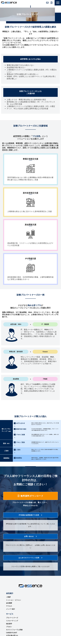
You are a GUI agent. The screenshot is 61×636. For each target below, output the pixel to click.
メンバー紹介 (10, 609)
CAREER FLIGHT (11, 633)
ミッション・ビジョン (13, 600)
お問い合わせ (47, 2)
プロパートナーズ (12, 618)
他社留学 (9, 624)
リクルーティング (12, 621)
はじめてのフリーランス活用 (29, 558)
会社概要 (9, 603)
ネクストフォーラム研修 (14, 630)
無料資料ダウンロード (52, 2)
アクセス (9, 606)
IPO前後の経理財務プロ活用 (29, 515)
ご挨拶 (8, 597)
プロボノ (9, 627)
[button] (58, 2)
